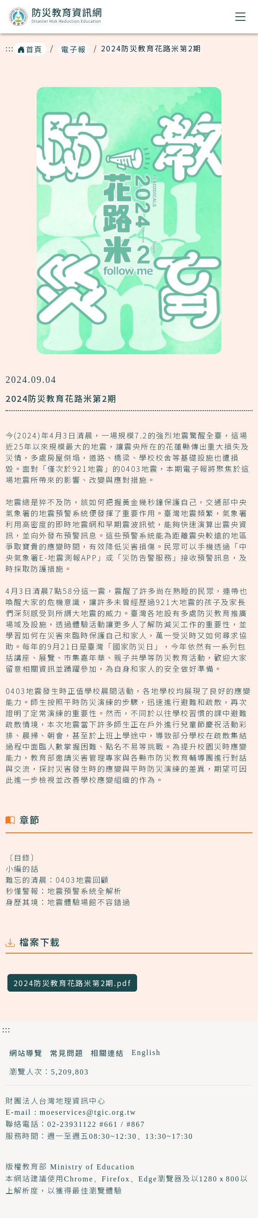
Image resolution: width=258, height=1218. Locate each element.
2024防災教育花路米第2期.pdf (72, 982)
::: (10, 48)
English (146, 1052)
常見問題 (66, 1052)
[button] (241, 16)
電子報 (73, 49)
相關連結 (107, 1052)
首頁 (30, 49)
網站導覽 (26, 1052)
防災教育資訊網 (55, 18)
